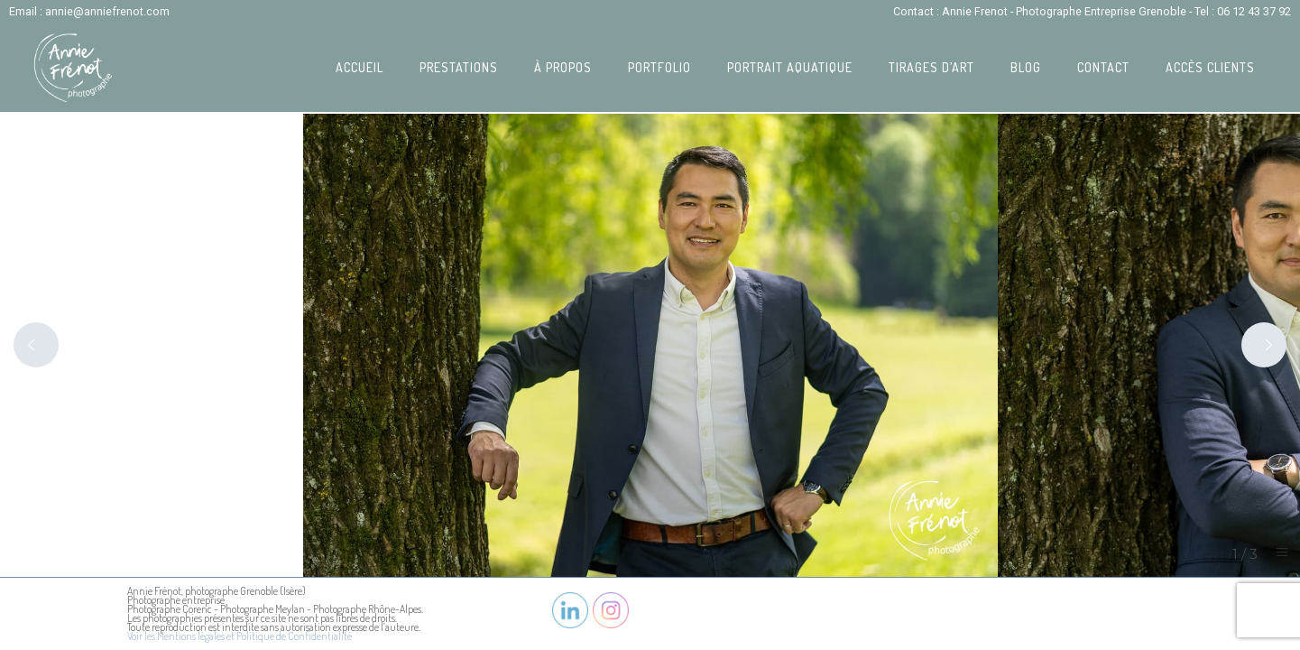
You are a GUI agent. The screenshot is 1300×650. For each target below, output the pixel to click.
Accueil (359, 67)
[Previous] (36, 344)
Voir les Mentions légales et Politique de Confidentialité (239, 636)
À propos (563, 67)
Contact (1103, 67)
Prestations (459, 67)
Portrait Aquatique (790, 67)
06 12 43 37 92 (1254, 11)
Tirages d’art (931, 67)
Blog (1025, 67)
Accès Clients (1210, 67)
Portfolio (659, 67)
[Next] (1263, 344)
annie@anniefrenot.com (107, 11)
